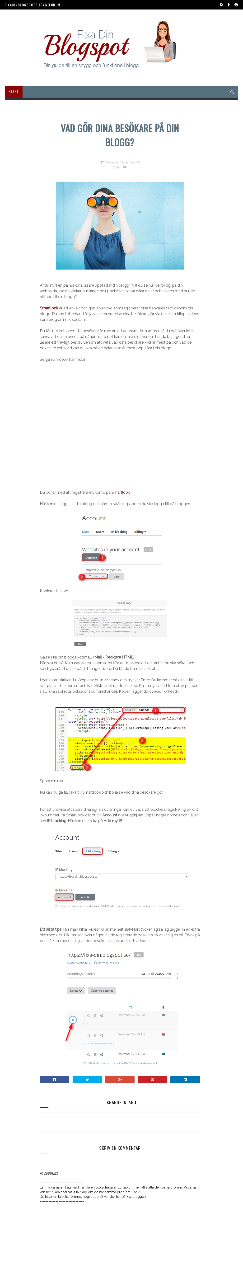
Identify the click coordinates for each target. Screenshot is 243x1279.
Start (14, 92)
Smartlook (121, 492)
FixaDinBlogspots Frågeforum (33, 4)
